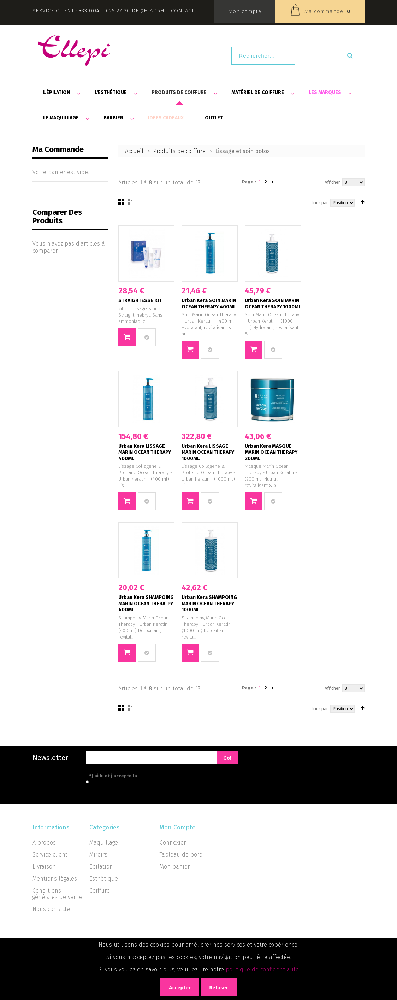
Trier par (319, 202)
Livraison (44, 866)
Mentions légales (54, 878)
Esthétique (103, 878)
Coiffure (99, 890)
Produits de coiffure (179, 151)
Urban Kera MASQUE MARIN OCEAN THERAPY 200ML (271, 452)
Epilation (101, 866)
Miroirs (98, 854)
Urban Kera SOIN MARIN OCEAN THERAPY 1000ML (273, 304)
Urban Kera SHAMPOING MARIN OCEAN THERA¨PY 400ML (146, 603)
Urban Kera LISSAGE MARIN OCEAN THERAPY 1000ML (208, 452)
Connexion (173, 842)
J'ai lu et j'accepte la (145, 775)
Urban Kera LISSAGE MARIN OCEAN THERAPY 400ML (144, 452)
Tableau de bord (181, 854)
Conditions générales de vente (57, 893)
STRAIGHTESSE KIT (140, 301)
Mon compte (245, 11)
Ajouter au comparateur (147, 337)
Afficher (332, 182)
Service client (49, 854)
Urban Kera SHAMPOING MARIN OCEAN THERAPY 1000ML (209, 603)
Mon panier (175, 866)
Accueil (134, 151)
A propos (44, 842)
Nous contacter (52, 909)
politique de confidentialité (262, 969)
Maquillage (103, 842)
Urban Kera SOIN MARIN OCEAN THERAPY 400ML (209, 304)
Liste (131, 202)
